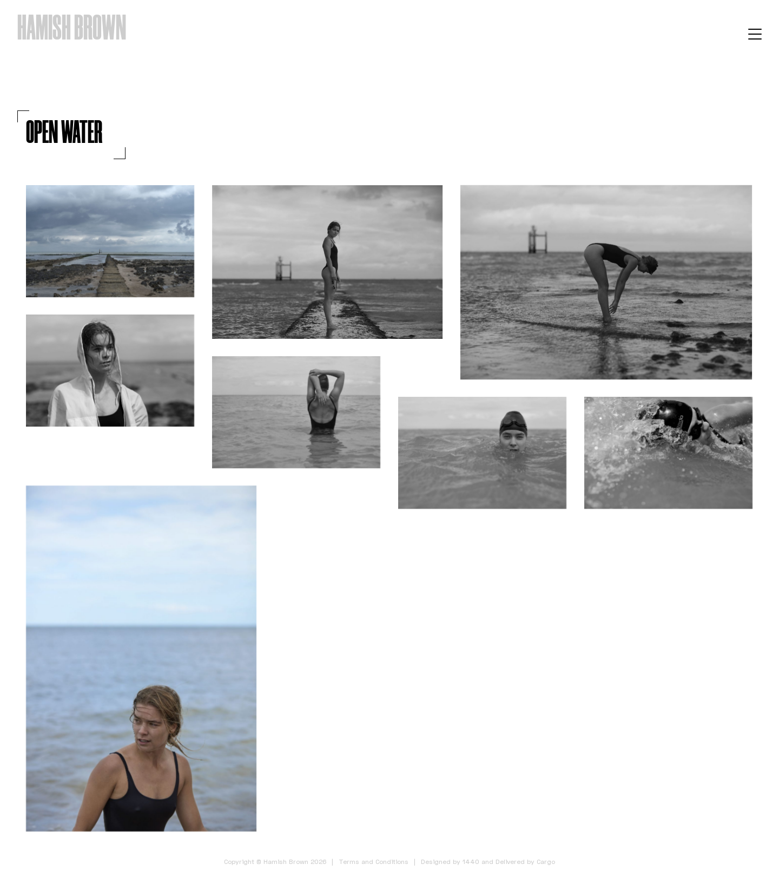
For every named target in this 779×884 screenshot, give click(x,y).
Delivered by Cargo (525, 861)
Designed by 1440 (450, 861)
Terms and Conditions (373, 861)
